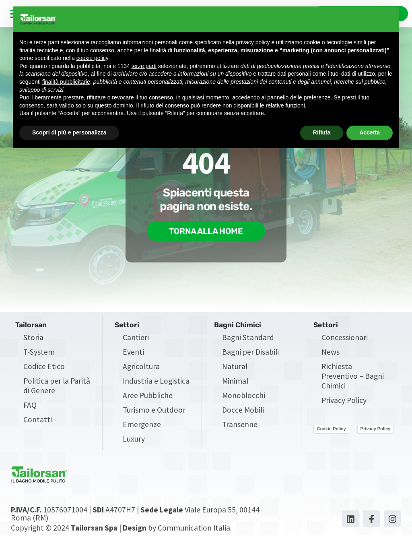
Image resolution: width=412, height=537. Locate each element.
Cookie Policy (331, 430)
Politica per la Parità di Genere (56, 386)
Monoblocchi (243, 396)
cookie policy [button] (92, 58)
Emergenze (142, 425)
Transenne (240, 425)
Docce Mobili (243, 410)
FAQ (30, 406)
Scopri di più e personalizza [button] (69, 132)
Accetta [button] (369, 132)
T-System (39, 352)
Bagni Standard (248, 338)
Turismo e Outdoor (154, 410)
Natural (234, 367)
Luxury (134, 439)
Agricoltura (141, 367)
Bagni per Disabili (250, 352)
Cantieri (136, 338)
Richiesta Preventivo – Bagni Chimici (352, 376)
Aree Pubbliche (148, 396)
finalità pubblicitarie (66, 81)
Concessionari (344, 338)
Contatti (37, 420)
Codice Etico (44, 367)
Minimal (235, 381)
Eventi (133, 352)
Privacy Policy (344, 401)
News (330, 352)
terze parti (144, 66)
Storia (33, 338)
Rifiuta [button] (322, 132)
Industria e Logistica (156, 381)
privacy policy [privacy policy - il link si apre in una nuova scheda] (253, 42)
